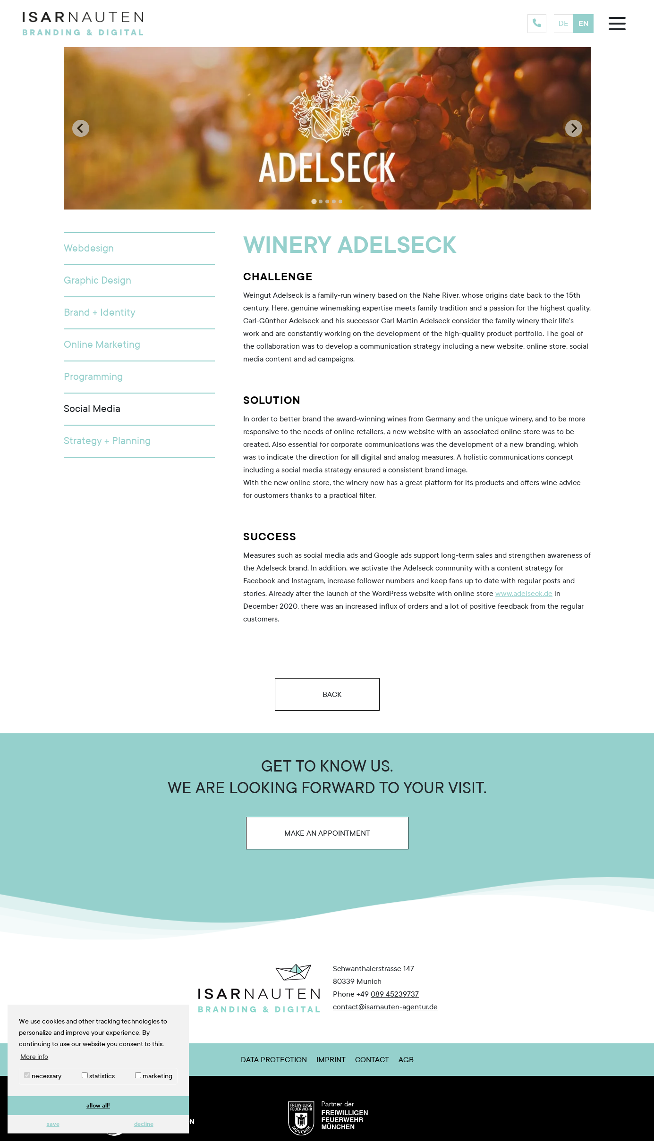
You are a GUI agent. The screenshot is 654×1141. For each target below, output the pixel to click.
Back (327, 694)
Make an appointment (327, 833)
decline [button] (143, 1124)
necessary (42, 1076)
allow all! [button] (98, 1105)
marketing (153, 1076)
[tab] (313, 201)
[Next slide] (573, 128)
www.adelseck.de (523, 593)
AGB (406, 1059)
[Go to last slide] (80, 128)
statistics (98, 1076)
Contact (372, 1059)
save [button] (53, 1124)
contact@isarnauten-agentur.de (385, 1006)
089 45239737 (395, 994)
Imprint (331, 1059)
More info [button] (34, 1057)
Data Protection (274, 1059)
